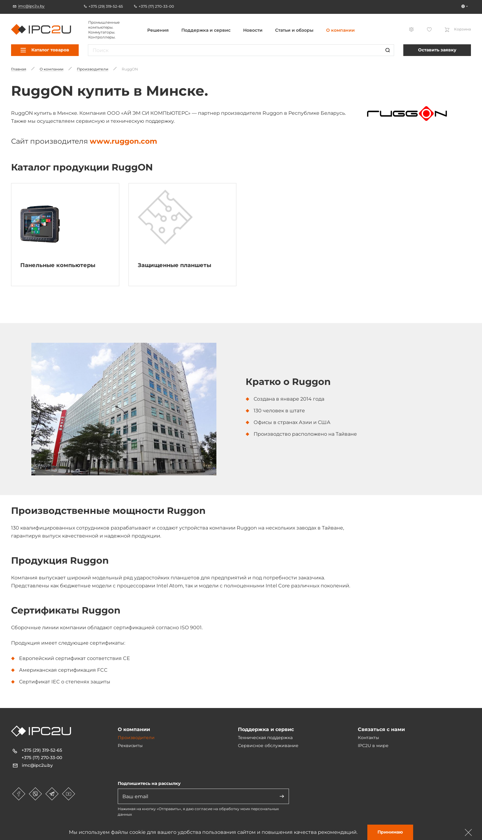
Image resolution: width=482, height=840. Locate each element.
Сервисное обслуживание (268, 745)
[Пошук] (387, 50)
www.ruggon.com (123, 141)
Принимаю (390, 832)
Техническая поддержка (265, 737)
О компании (340, 30)
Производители (136, 737)
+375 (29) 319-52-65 (42, 750)
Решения (158, 30)
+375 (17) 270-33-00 (42, 757)
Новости (253, 30)
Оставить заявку (437, 50)
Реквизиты (130, 745)
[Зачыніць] (468, 832)
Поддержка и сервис (206, 30)
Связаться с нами (381, 729)
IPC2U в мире (373, 745)
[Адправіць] (282, 796)
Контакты (368, 737)
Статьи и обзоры (294, 30)
